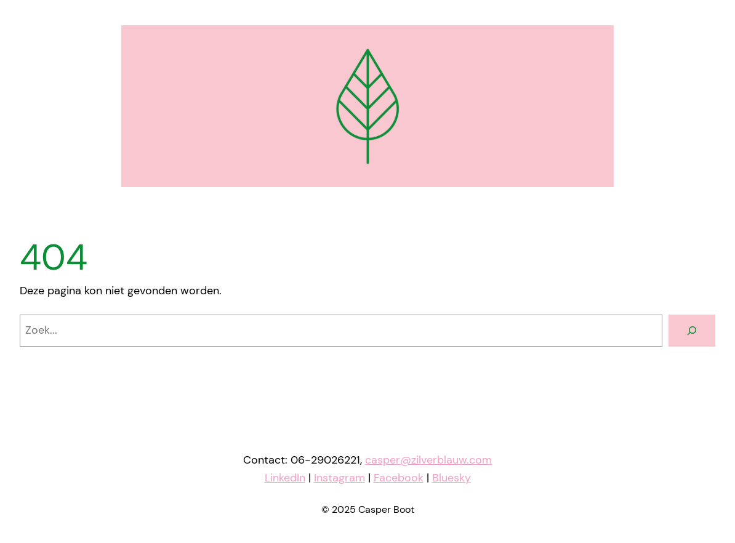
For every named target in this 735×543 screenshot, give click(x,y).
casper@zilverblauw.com (428, 459)
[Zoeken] (692, 331)
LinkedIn (285, 477)
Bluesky (451, 477)
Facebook (399, 477)
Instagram (339, 477)
